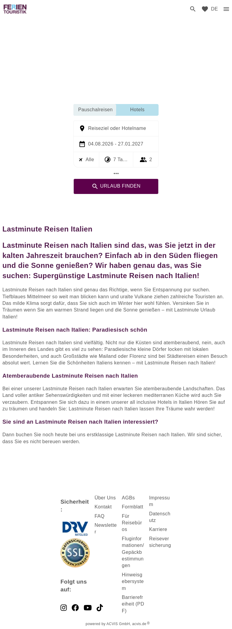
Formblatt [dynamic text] (132, 506)
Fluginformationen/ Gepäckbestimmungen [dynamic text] (133, 552)
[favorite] (205, 9)
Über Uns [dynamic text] (105, 497)
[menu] (214, 9)
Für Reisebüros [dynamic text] (132, 523)
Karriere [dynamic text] (158, 529)
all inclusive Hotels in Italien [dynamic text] (161, 402)
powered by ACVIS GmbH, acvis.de (116, 624)
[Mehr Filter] (116, 173)
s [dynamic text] (133, 497)
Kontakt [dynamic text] (103, 506)
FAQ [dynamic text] (99, 516)
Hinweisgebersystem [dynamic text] (133, 581)
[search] (192, 9)
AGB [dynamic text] (127, 497)
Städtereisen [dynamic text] (181, 356)
